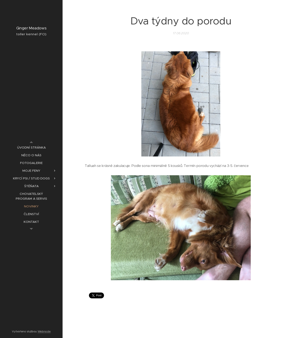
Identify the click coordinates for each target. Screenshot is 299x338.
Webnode (44, 331)
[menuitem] (31, 147)
